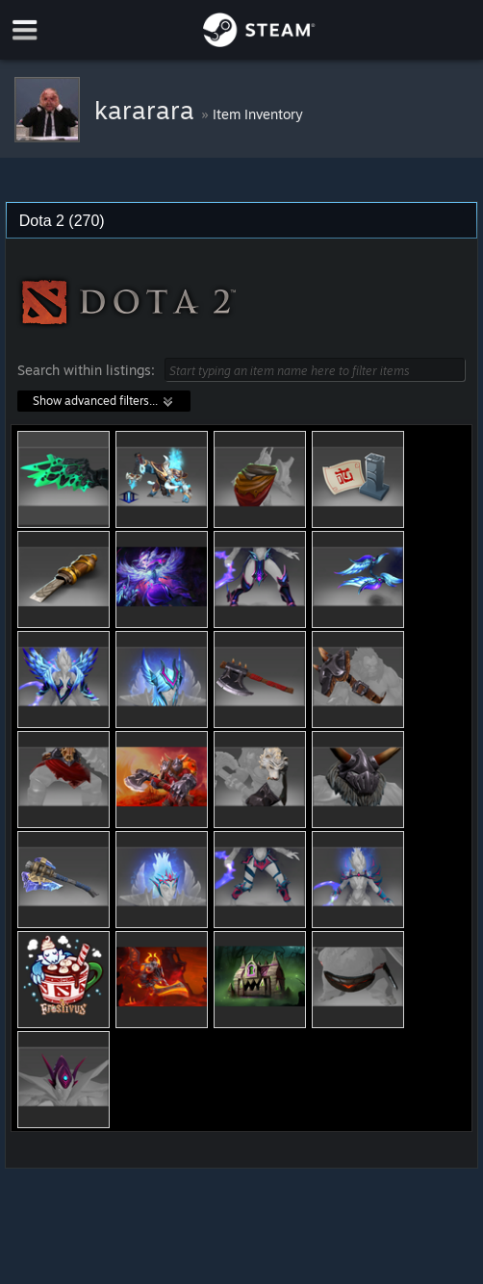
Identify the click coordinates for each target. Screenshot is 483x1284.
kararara (147, 109)
